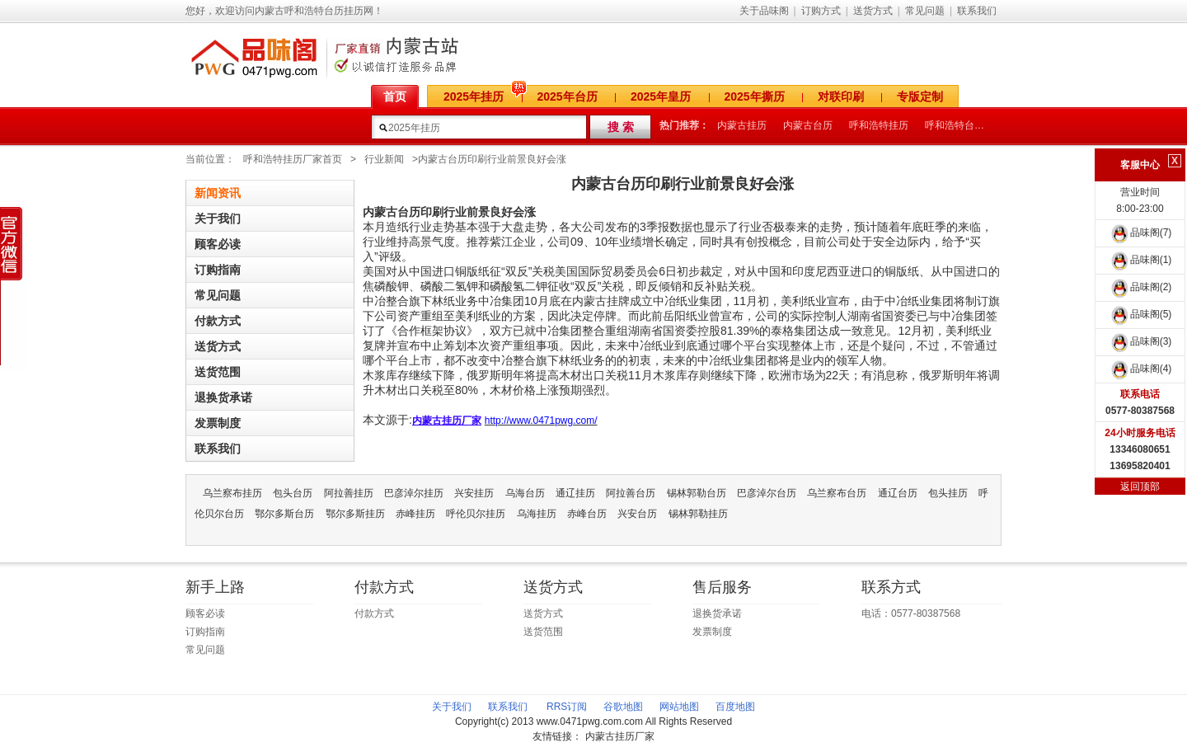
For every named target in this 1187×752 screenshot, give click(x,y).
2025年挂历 (473, 96)
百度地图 (735, 706)
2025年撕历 (755, 96)
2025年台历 (567, 96)
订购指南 (218, 269)
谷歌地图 (623, 706)
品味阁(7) (1140, 232)
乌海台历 (525, 493)
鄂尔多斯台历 (284, 513)
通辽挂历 (575, 493)
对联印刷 (841, 96)
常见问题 (925, 10)
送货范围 (218, 371)
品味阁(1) (1140, 260)
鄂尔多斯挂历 (355, 513)
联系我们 (977, 10)
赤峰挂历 (415, 513)
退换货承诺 (223, 397)
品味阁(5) (1140, 314)
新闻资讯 (218, 193)
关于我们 (218, 218)
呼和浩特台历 (954, 125)
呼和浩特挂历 (878, 125)
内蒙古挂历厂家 (619, 736)
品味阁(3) (1140, 341)
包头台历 (292, 493)
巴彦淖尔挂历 (413, 493)
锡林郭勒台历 (696, 493)
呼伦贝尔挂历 (475, 513)
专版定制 (920, 96)
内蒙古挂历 (742, 125)
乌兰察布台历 (836, 493)
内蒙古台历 (808, 125)
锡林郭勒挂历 (698, 513)
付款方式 (218, 320)
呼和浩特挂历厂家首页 (292, 159)
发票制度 (218, 423)
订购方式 (821, 10)
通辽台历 (897, 493)
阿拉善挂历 (348, 493)
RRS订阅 (567, 706)
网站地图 (679, 706)
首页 (394, 96)
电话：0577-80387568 (910, 613)
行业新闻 (384, 159)
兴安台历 (637, 513)
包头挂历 (948, 493)
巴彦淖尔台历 (766, 493)
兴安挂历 (474, 493)
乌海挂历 (536, 513)
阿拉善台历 (630, 493)
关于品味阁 (764, 10)
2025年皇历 (661, 96)
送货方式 (873, 10)
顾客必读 (218, 244)
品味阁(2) (1140, 287)
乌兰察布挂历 (232, 493)
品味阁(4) (1140, 368)
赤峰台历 (587, 513)
